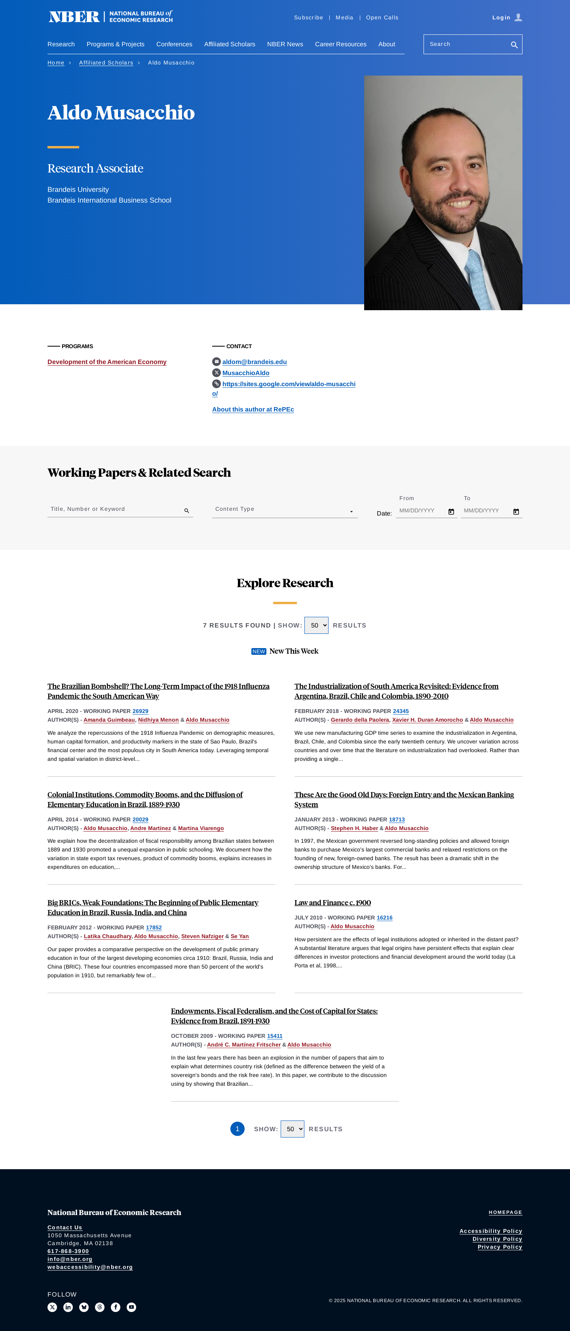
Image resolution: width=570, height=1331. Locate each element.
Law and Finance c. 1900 (332, 902)
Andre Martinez (150, 828)
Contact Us (65, 1227)
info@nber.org (70, 1259)
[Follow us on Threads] (99, 1307)
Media (344, 17)
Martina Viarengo (201, 828)
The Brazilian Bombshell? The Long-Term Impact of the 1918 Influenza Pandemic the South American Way (159, 691)
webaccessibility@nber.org (90, 1267)
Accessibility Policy (491, 1231)
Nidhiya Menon (158, 720)
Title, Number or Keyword (88, 509)
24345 (401, 711)
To (474, 498)
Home (56, 62)
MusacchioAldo (246, 373)
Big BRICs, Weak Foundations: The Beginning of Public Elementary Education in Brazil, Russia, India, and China (153, 907)
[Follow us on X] (52, 1307)
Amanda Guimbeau (109, 720)
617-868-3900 (68, 1251)
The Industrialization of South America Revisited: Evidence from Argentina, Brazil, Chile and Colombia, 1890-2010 (396, 691)
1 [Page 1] (237, 1129)
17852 (154, 927)
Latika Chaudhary (107, 936)
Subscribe (308, 17)
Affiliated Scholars (229, 44)
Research (61, 44)
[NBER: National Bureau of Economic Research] (117, 20)
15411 (275, 1036)
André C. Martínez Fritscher (244, 1044)
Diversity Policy (497, 1239)
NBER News (285, 44)
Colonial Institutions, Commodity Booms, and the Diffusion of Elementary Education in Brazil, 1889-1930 (145, 799)
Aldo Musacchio (208, 720)
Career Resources (341, 44)
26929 (140, 711)
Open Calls (382, 17)
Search (440, 44)
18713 (397, 819)
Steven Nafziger (202, 936)
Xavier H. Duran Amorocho (427, 720)
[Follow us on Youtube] (131, 1307)
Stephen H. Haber (354, 828)
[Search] (514, 45)
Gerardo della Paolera (360, 720)
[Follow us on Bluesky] (84, 1307)
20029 (140, 819)
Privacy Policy (500, 1247)
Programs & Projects (115, 44)
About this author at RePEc (253, 409)
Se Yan (240, 936)
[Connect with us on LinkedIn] (68, 1307)
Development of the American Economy (107, 361)
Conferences (174, 44)
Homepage (505, 1212)
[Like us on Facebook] (115, 1307)
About (386, 44)
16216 (385, 917)
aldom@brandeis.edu (254, 361)
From (413, 498)
